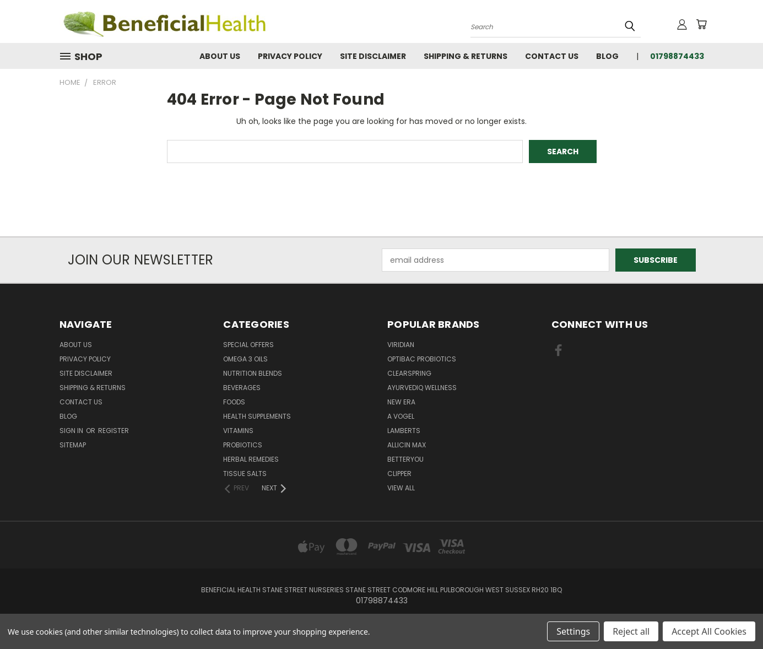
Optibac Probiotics (421, 359)
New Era (401, 402)
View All (401, 488)
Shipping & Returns (465, 56)
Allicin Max (406, 445)
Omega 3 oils (245, 359)
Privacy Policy (290, 56)
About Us (219, 56)
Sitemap (72, 445)
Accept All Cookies (709, 631)
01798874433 (677, 56)
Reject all (631, 631)
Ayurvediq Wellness (422, 387)
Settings (573, 631)
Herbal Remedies (251, 459)
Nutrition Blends (252, 373)
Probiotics (242, 445)
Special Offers (248, 344)
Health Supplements (257, 416)
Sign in (72, 430)
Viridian (400, 344)
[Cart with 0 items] (701, 24)
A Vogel (400, 416)
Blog (607, 56)
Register (113, 430)
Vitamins (238, 430)
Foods (234, 402)
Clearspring (409, 373)
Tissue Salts (245, 473)
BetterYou (405, 459)
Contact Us (551, 56)
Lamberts (403, 430)
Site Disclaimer (373, 56)
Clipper (399, 473)
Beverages (242, 387)
